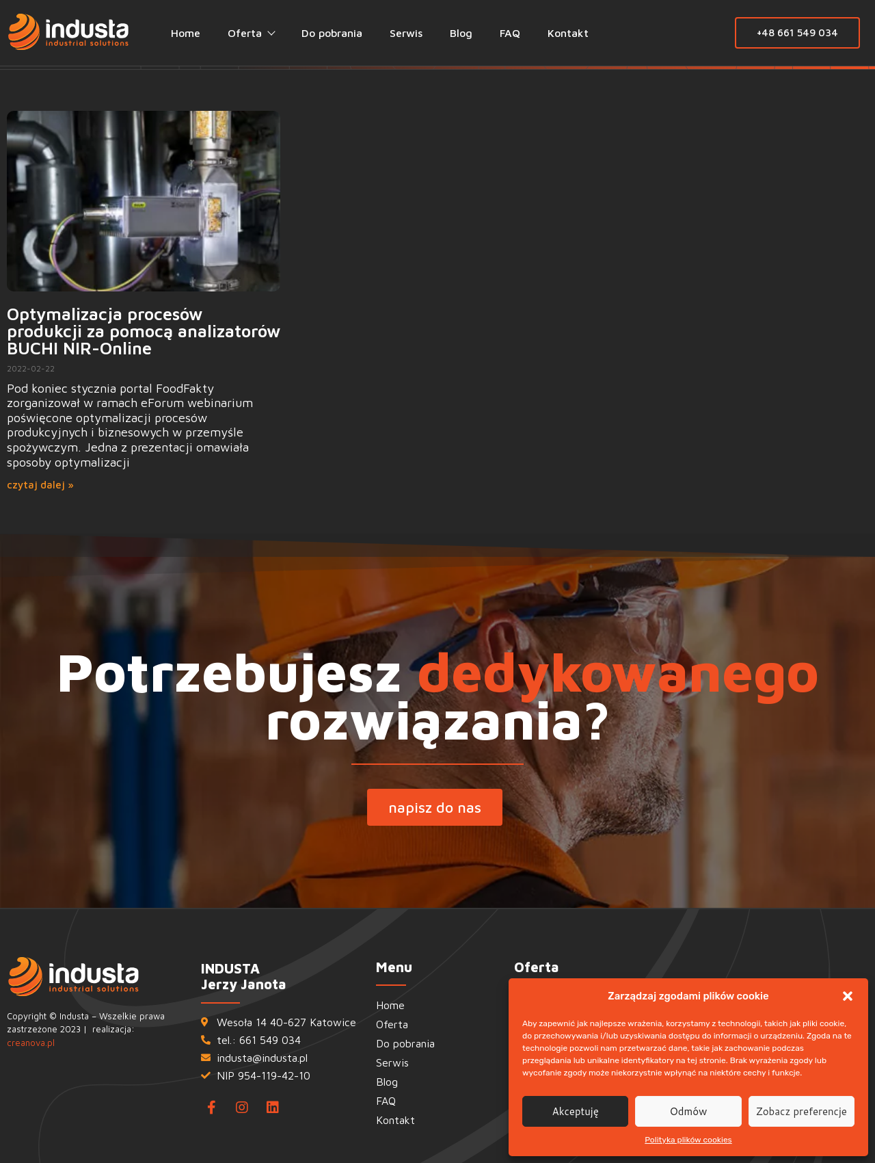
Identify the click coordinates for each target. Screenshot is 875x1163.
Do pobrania (331, 33)
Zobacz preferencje (801, 1111)
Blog (461, 33)
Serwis (406, 33)
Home (185, 33)
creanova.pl (31, 1042)
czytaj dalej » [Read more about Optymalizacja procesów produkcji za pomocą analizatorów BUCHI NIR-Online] (40, 485)
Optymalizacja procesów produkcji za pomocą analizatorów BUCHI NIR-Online (143, 331)
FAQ (510, 33)
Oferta (251, 33)
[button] (847, 996)
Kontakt (568, 33)
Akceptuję (575, 1111)
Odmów (689, 1111)
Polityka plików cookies (688, 1140)
